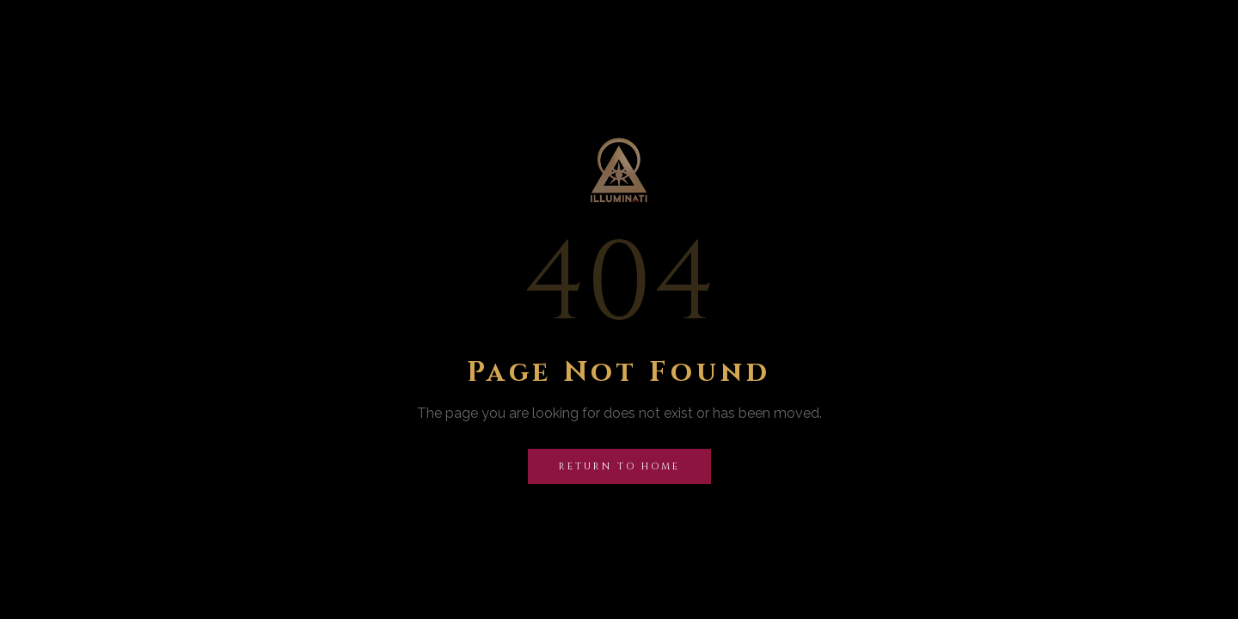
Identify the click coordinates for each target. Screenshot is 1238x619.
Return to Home (619, 466)
